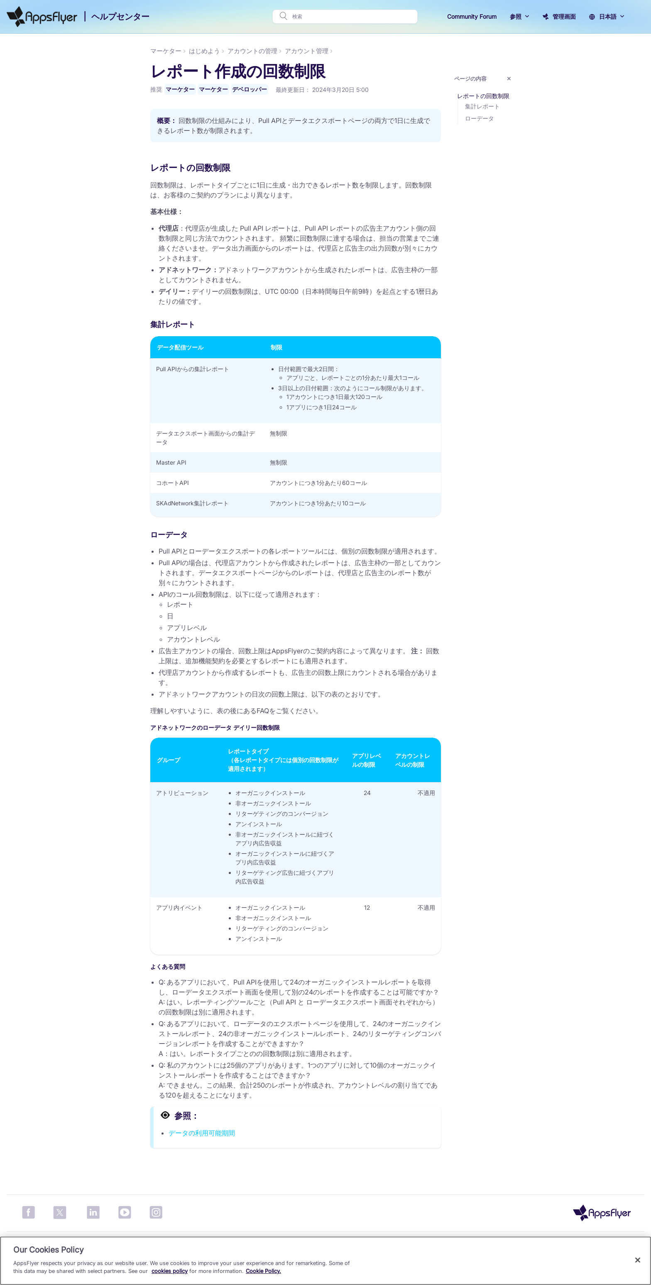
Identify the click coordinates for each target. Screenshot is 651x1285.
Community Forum (472, 16)
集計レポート (534, 106)
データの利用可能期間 (253, 1134)
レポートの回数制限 (535, 95)
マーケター (21, 50)
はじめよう (256, 51)
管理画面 (564, 16)
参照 (515, 16)
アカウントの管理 (304, 51)
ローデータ (531, 118)
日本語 (608, 16)
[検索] (352, 16)
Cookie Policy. (263, 1271)
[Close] (638, 1260)
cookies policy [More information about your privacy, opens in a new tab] (170, 1271)
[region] (325, 1260)
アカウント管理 (358, 51)
